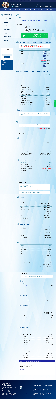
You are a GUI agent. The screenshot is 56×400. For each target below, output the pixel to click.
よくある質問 (32, 9)
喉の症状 (49, 393)
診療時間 (11, 9)
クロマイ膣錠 (25, 285)
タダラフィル (23, 214)
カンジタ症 (42, 388)
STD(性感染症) (35, 385)
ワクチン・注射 (32, 20)
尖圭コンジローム (41, 386)
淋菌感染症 (50, 385)
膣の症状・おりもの (43, 393)
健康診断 (6, 40)
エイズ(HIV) (35, 386)
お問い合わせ (49, 9)
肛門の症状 (42, 394)
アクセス (42, 9)
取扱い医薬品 (7, 44)
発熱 (34, 393)
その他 (46, 20)
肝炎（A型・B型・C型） (37, 389)
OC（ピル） (6, 26)
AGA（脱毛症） (7, 29)
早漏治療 (6, 22)
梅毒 (38, 388)
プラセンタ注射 (7, 36)
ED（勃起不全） (7, 18)
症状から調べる (25, 9)
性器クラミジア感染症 (43, 385)
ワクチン (6, 33)
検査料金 (25, 20)
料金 (38, 9)
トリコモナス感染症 (45, 389)
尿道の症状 (37, 393)
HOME (5, 9)
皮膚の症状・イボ (36, 394)
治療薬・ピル (40, 20)
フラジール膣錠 (26, 287)
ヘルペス (46, 386)
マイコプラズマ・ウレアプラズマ (39, 390)
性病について (17, 9)
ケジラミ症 (35, 388)
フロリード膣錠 (26, 290)
